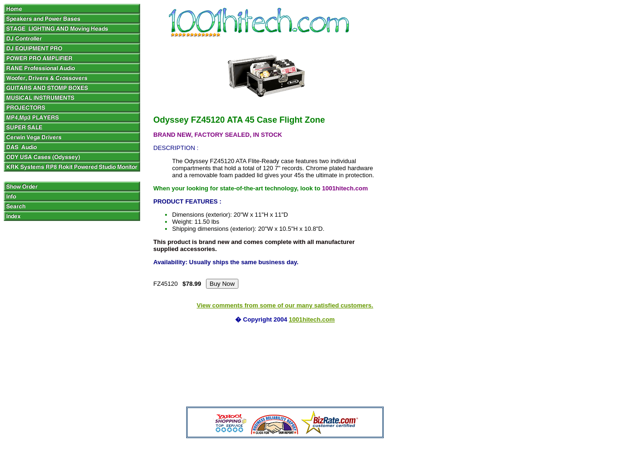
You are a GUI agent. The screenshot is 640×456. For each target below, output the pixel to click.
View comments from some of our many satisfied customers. (285, 305)
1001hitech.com (312, 319)
